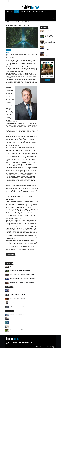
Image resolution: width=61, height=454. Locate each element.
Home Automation (19, 21)
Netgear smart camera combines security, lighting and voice (19, 306)
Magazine (43, 11)
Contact (40, 346)
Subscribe (9, 15)
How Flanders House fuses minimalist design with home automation (49, 36)
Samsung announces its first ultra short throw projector (18, 290)
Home (8, 11)
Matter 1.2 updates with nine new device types (17, 314)
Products (29, 11)
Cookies (53, 347)
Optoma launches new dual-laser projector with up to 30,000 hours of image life (50, 54)
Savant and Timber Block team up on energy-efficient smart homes (20, 266)
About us (36, 346)
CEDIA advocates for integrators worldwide (16, 318)
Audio (13, 21)
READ (47, 79)
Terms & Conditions (47, 346)
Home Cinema (27, 21)
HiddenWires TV (36, 11)
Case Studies (23, 11)
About (48, 11)
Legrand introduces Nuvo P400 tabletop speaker (17, 294)
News (12, 11)
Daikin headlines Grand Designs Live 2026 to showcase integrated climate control (50, 48)
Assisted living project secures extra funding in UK (17, 325)
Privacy (53, 346)
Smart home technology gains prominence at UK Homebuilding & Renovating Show (47, 42)
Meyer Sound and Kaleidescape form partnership (17, 298)
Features (17, 11)
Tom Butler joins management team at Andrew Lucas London (19, 302)
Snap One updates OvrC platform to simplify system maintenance (20, 329)
